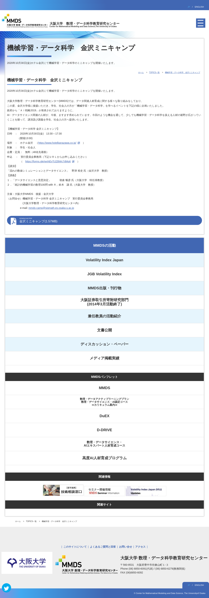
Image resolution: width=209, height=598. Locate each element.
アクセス (140, 546)
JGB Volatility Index (104, 274)
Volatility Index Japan (104, 260)
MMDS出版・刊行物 (104, 288)
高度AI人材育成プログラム (104, 458)
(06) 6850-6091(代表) (141, 568)
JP (189, 7)
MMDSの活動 (104, 245)
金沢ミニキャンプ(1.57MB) (108, 220)
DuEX (104, 416)
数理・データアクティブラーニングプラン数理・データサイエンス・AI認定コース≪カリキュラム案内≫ (104, 401)
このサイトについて (75, 546)
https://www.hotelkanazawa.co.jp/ (57, 142)
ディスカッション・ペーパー (104, 344)
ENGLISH (199, 7)
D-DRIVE (104, 430)
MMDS (104, 388)
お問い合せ (125, 546)
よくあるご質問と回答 (103, 546)
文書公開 (104, 330)
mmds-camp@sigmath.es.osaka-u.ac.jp (51, 207)
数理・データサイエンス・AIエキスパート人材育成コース (104, 444)
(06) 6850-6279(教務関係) (170, 568)
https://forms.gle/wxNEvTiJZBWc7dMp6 (48, 161)
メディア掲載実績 (104, 358)
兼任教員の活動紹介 (104, 316)
